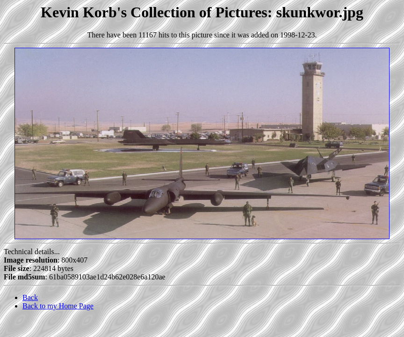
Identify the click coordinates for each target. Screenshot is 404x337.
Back (30, 297)
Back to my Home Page (58, 306)
